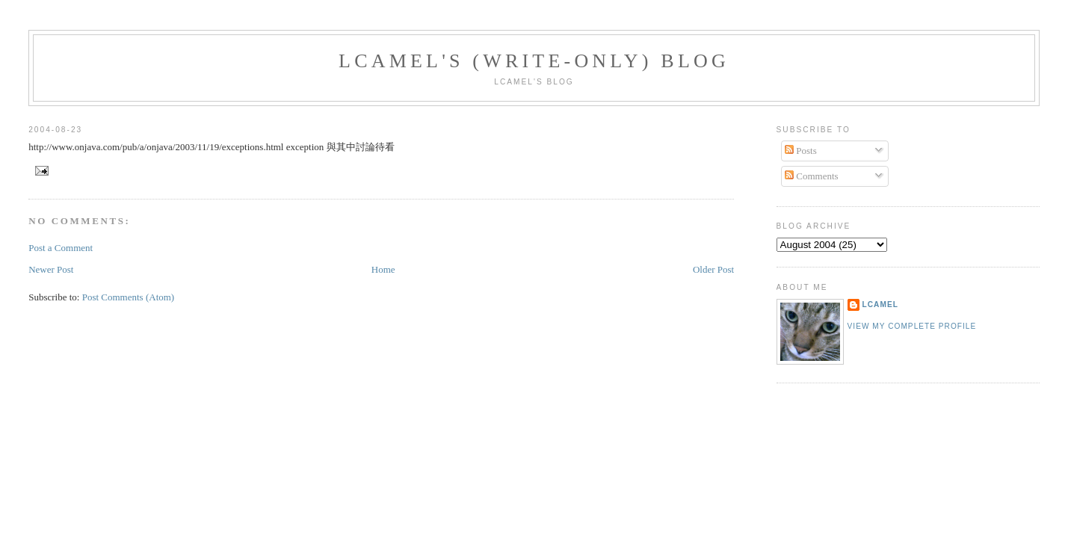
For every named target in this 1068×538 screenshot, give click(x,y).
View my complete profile (912, 326)
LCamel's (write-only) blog (534, 61)
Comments (812, 176)
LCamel (880, 304)
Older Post (713, 269)
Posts (801, 150)
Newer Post (50, 269)
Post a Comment (60, 247)
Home (383, 269)
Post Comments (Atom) (128, 297)
